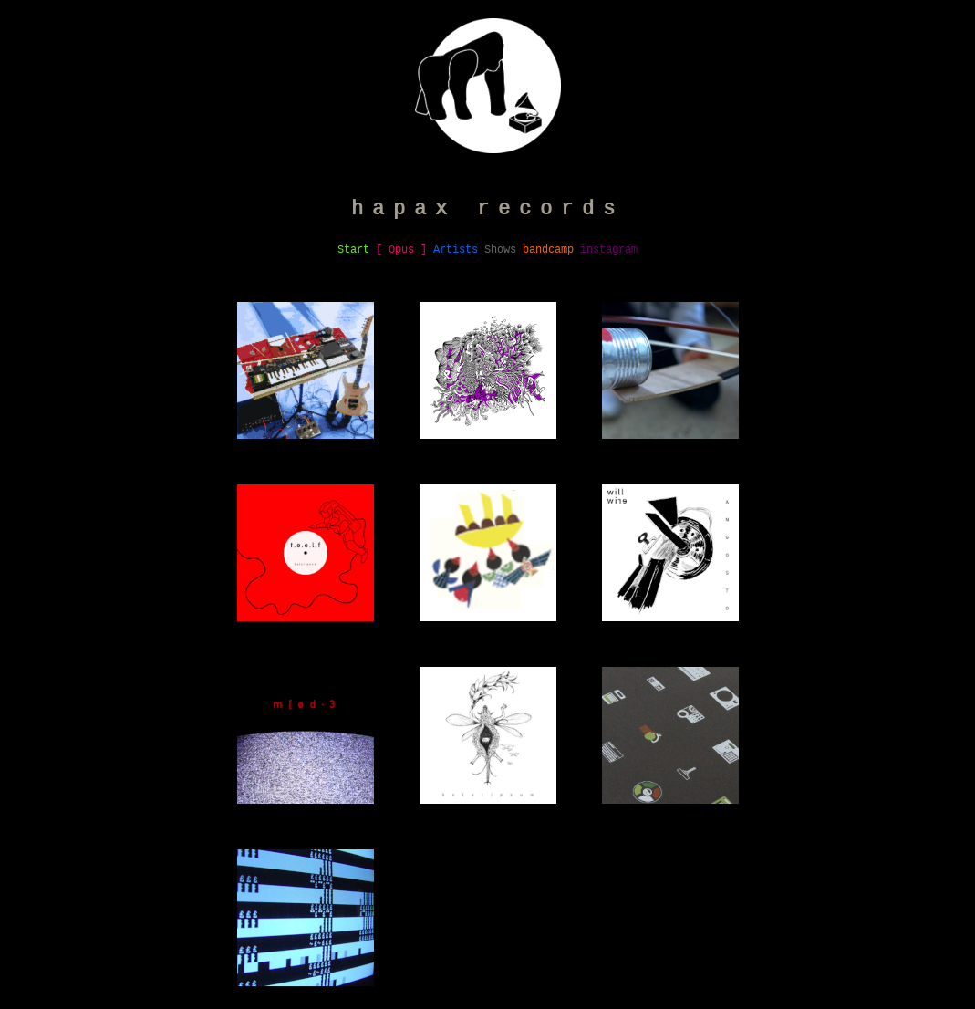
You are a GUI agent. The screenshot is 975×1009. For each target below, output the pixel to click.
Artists (455, 250)
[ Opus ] (401, 250)
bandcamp (548, 250)
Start (353, 250)
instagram (609, 250)
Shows (500, 250)
